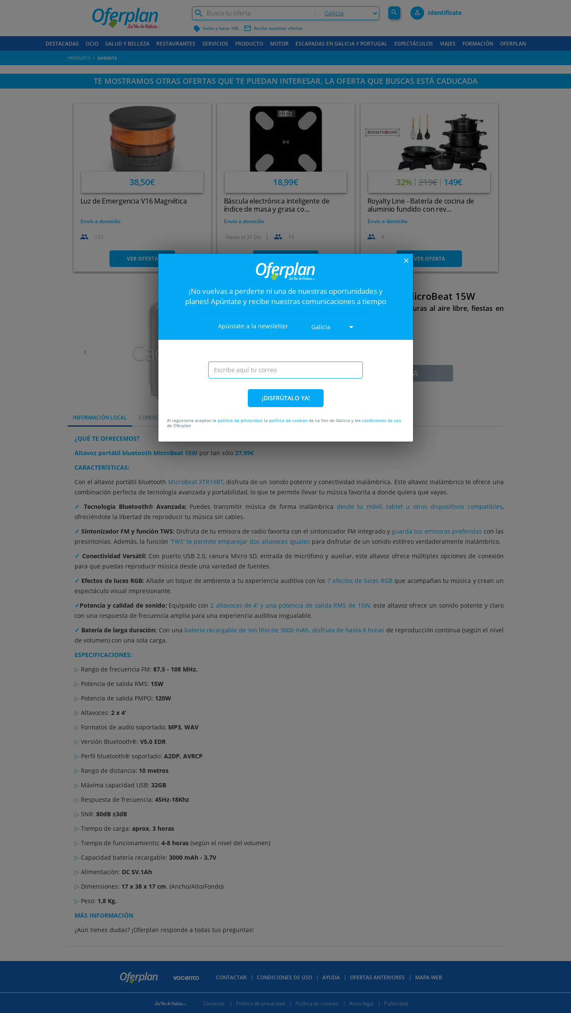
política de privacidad (240, 420)
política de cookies (288, 420)
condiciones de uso (381, 420)
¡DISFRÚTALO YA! (286, 398)
